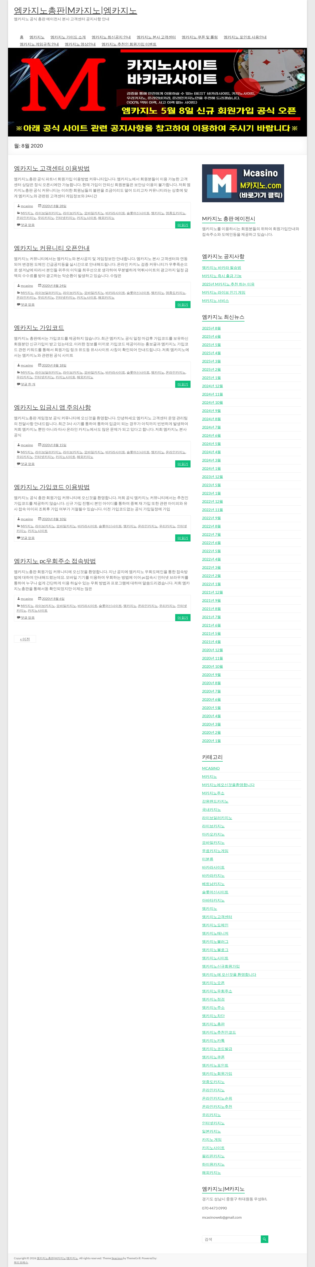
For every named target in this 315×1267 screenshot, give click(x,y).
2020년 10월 (212, 666)
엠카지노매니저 (215, 933)
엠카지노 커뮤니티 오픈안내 (52, 248)
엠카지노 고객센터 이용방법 (52, 168)
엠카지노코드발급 (217, 1048)
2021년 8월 (211, 608)
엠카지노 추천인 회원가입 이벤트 (129, 44)
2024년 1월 (211, 468)
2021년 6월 (211, 625)
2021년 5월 (211, 633)
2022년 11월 (212, 509)
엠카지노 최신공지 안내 (111, 37)
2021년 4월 (211, 641)
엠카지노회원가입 (217, 1073)
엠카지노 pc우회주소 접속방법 (55, 561)
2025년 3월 (211, 361)
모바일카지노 (94, 213)
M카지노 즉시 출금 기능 (222, 275)
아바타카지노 (213, 900)
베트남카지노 (213, 883)
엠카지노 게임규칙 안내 (39, 44)
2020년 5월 (211, 707)
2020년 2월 (211, 732)
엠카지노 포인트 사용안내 (245, 37)
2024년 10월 (212, 402)
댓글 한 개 (28, 384)
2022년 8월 (211, 526)
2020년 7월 (211, 691)
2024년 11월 (212, 394)
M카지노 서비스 (215, 300)
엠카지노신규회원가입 (221, 966)
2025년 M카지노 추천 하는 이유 (228, 284)
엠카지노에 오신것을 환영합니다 (229, 974)
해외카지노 (106, 218)
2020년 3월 (211, 724)
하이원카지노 (213, 1164)
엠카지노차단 (213, 1015)
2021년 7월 (211, 617)
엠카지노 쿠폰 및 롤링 (200, 37)
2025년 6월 (211, 336)
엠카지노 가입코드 (39, 327)
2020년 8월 (211, 683)
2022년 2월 (211, 575)
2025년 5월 (211, 344)
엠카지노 (37, 37)
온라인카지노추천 (217, 1106)
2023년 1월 (211, 493)
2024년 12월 (212, 386)
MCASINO (211, 768)
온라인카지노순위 (217, 1098)
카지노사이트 (87, 218)
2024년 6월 (211, 435)
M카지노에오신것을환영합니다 (228, 784)
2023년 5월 (211, 485)
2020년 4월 (211, 716)
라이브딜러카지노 (48, 213)
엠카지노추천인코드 (219, 1032)
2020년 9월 (211, 674)
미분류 (207, 859)
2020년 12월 (212, 650)
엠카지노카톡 (213, 1040)
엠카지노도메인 (215, 925)
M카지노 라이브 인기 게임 (223, 292)
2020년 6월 (211, 699)
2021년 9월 (211, 600)
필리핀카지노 (213, 1156)
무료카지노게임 (215, 850)
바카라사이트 (115, 213)
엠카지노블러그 (215, 941)
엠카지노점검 (213, 999)
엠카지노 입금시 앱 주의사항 (52, 407)
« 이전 (25, 639)
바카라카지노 (213, 875)
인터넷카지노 (65, 218)
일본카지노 (211, 1131)
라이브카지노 (73, 213)
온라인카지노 (26, 218)
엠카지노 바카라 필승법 (221, 267)
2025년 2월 (211, 369)
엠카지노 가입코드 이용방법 (52, 487)
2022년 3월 (211, 567)
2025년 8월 (211, 328)
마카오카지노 (213, 834)
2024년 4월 (211, 452)
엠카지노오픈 (213, 982)
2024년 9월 (211, 410)
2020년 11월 (212, 658)
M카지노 (27, 213)
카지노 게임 (212, 1139)
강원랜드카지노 (215, 801)
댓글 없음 (28, 225)
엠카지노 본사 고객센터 (156, 37)
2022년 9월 (211, 518)
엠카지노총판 (213, 1024)
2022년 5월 (211, 551)
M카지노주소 (213, 793)
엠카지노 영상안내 (80, 44)
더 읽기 (183, 225)
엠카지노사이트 (215, 958)
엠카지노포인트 (215, 1065)
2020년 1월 (211, 740)
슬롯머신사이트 (138, 213)
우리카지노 (46, 218)
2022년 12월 (212, 501)
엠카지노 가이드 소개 (68, 37)
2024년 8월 (211, 419)
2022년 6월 (211, 542)
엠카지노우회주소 (217, 991)
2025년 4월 (211, 353)
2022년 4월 (211, 559)
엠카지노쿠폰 (213, 1057)
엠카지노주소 (213, 1007)
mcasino (27, 206)
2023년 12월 (212, 476)
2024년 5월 (211, 443)
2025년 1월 (211, 377)
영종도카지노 (176, 213)
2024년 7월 (211, 427)
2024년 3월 (211, 460)
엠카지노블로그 (215, 949)
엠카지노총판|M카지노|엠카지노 (75, 10)
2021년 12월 (212, 592)
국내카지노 (211, 809)
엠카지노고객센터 (217, 916)
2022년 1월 (211, 584)
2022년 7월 (211, 534)
